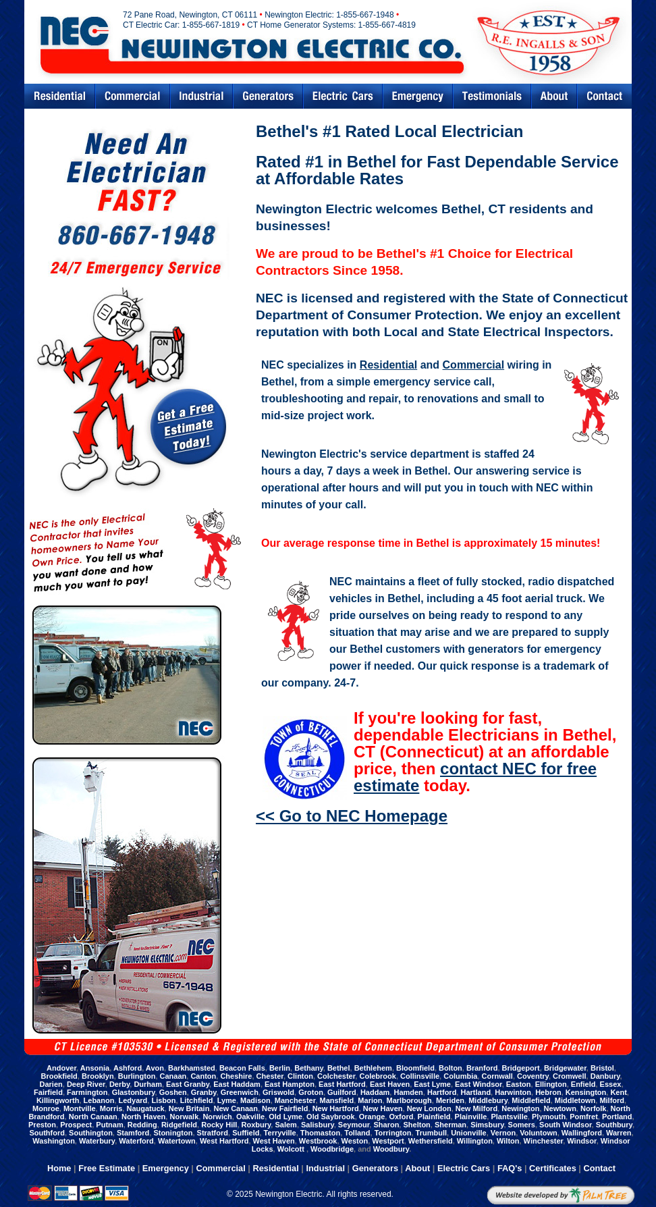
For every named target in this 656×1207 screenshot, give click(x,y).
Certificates (552, 1168)
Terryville (280, 1133)
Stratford (212, 1133)
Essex (611, 1084)
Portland (617, 1116)
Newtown (560, 1108)
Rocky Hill (219, 1125)
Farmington (87, 1092)
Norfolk (593, 1108)
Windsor (581, 1141)
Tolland (357, 1133)
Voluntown (538, 1133)
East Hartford (342, 1084)
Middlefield (531, 1100)
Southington (91, 1133)
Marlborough (409, 1100)
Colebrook (377, 1076)
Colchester (336, 1076)
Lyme (226, 1100)
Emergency (418, 96)
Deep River (86, 1084)
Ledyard (133, 1100)
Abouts (554, 96)
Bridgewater (565, 1068)
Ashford (127, 1068)
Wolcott (291, 1149)
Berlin (279, 1068)
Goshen (173, 1092)
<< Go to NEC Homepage (351, 816)
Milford (611, 1100)
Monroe (45, 1108)
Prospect (76, 1125)
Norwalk (183, 1116)
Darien (51, 1084)
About (417, 1168)
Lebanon (99, 1100)
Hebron (548, 1092)
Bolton (450, 1068)
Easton (518, 1084)
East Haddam (237, 1084)
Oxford (401, 1116)
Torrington (393, 1133)
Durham (148, 1084)
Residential (59, 96)
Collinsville (419, 1076)
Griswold (278, 1092)
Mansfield (337, 1100)
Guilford (341, 1092)
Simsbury (486, 1125)
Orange (372, 1116)
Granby (204, 1092)
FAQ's (509, 1168)
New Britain (189, 1108)
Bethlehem (373, 1068)
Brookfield (58, 1076)
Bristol (602, 1068)
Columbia (460, 1076)
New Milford (476, 1108)
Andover (61, 1068)
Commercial (132, 96)
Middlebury (488, 1100)
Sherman (450, 1125)
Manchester (295, 1100)
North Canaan (93, 1116)
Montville (79, 1108)
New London (429, 1108)
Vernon (503, 1133)
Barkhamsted (191, 1068)
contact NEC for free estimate (475, 777)
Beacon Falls (242, 1068)
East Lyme (432, 1084)
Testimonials (492, 96)
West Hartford (224, 1141)
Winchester (544, 1141)
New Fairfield (285, 1108)
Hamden (407, 1092)
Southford (47, 1133)
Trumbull (431, 1133)
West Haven (274, 1141)
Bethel (338, 1068)
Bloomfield (415, 1068)
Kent (618, 1092)
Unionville (469, 1133)
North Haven (143, 1116)
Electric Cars (343, 96)
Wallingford (582, 1133)
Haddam (374, 1092)
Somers (521, 1125)
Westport (388, 1141)
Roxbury (256, 1125)
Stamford (133, 1133)
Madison (255, 1100)
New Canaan (235, 1108)
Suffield (245, 1133)
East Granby (187, 1084)
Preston (42, 1125)
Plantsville (509, 1116)
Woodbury (391, 1149)
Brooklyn (98, 1076)
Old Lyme (285, 1116)
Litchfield (196, 1100)
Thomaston (320, 1133)
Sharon (386, 1125)
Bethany (308, 1068)
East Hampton (290, 1084)
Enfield (583, 1084)
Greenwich (239, 1092)
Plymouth (549, 1116)
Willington (475, 1141)
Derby (119, 1084)
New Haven (383, 1108)
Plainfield (434, 1116)
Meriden (450, 1100)
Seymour (353, 1125)
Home (59, 1168)
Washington (53, 1141)
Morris (111, 1108)
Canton (203, 1076)
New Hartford (335, 1108)
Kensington (586, 1092)
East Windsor (478, 1084)
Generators (268, 96)
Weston (354, 1141)
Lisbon (163, 1100)
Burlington (137, 1076)
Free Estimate (106, 1168)
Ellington (551, 1084)
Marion (370, 1100)
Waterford (136, 1141)
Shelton (416, 1125)
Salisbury (317, 1125)
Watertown (177, 1141)
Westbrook (318, 1141)
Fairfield (48, 1092)
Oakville (250, 1116)
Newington (520, 1108)
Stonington (172, 1133)
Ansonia (94, 1068)
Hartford (441, 1092)
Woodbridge (332, 1149)
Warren (619, 1133)
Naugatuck (145, 1108)
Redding (142, 1125)
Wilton (508, 1141)
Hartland (475, 1092)
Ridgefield (179, 1125)
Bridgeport (521, 1068)
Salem (285, 1125)
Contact (605, 96)
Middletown (575, 1100)
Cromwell (569, 1076)
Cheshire (236, 1076)
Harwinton (513, 1092)
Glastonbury (133, 1092)
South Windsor (565, 1125)
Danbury (605, 1076)
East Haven (390, 1084)
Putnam (109, 1125)
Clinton (300, 1076)
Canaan (173, 1076)
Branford (481, 1068)
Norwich (216, 1116)
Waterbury (97, 1141)
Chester (269, 1076)
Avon (155, 1068)
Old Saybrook (330, 1116)
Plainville (471, 1116)
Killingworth (58, 1100)
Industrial (201, 96)
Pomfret (584, 1116)
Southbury (614, 1125)
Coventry (533, 1076)
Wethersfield (430, 1141)
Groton (310, 1092)
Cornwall (496, 1076)
